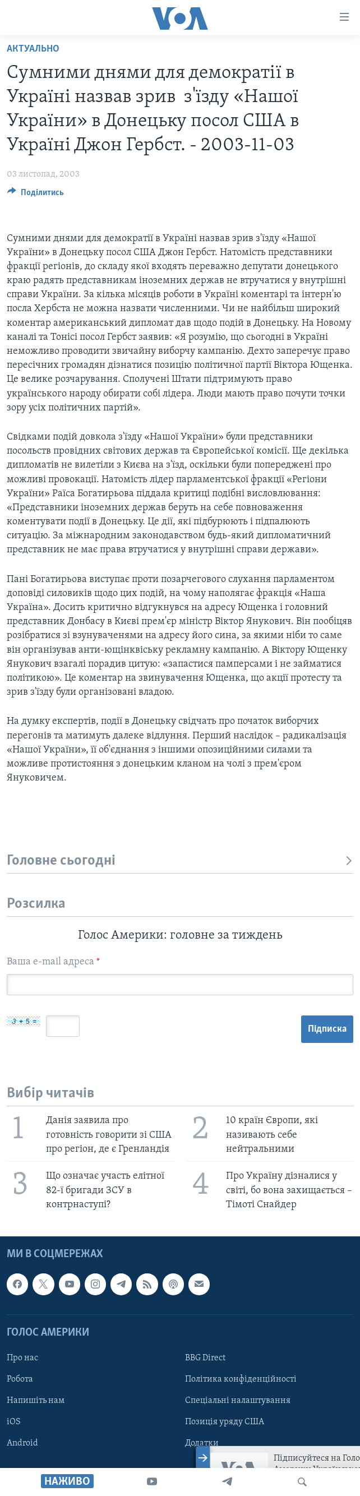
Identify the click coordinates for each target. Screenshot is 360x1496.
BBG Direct (205, 1358)
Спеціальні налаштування (237, 1400)
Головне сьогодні (180, 861)
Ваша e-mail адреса (53, 962)
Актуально (33, 49)
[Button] (35, 195)
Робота (20, 1379)
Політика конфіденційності (241, 1379)
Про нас (22, 1358)
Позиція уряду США (224, 1421)
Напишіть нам (35, 1400)
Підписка (327, 1029)
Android (22, 1443)
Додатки (202, 1443)
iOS (14, 1421)
